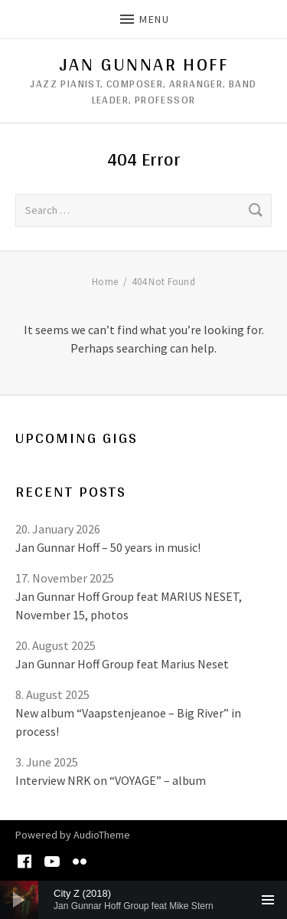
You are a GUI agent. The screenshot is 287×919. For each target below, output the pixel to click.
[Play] (19, 900)
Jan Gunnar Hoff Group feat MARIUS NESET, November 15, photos (128, 605)
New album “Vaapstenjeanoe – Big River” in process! (128, 722)
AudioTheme (101, 835)
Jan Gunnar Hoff (143, 64)
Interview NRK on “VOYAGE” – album (110, 780)
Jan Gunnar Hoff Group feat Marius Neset (122, 663)
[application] (143, 900)
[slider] (143, 900)
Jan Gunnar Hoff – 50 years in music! (108, 547)
